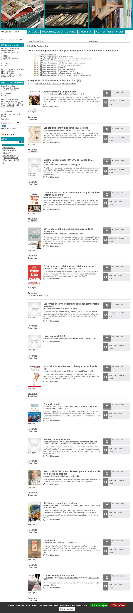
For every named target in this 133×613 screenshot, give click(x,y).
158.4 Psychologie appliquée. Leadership (50, 67)
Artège (64, 197)
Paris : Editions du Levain (74, 338)
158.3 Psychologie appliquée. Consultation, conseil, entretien (57, 65)
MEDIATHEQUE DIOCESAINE (59, 31)
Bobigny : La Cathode (68, 164)
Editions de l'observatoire (69, 233)
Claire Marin (47, 268)
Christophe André (49, 371)
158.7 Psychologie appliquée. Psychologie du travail (54, 71)
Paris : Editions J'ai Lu (66, 308)
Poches (85, 371)
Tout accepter (99, 605)
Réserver (32, 117)
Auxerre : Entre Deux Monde (75, 130)
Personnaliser (67, 609)
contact (4, 65)
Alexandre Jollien (68, 406)
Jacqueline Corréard (72, 441)
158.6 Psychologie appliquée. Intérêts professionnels (54, 69)
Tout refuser (118, 605)
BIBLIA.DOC (86, 31)
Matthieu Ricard (86, 406)
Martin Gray (47, 308)
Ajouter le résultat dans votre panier (48, 84)
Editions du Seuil (68, 476)
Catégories (6, 145)
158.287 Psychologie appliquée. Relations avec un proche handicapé (60, 63)
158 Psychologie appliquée (45, 55)
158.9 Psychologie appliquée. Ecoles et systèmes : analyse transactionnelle (62, 75)
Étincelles (88, 338)
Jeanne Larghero (49, 197)
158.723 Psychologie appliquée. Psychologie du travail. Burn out (58, 73)
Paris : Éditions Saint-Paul (82, 443)
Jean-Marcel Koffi (67, 505)
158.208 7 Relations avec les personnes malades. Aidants (56, 61)
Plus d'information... (53, 106)
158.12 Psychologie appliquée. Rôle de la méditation (54, 57)
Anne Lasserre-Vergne (51, 130)
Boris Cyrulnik (48, 94)
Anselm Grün (48, 577)
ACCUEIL (33, 31)
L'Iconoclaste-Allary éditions (53, 408)
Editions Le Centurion (66, 542)
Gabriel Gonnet (48, 164)
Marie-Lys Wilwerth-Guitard (68, 577)
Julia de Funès (48, 233)
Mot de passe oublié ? (9, 128)
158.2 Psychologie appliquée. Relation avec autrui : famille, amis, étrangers (62, 59)
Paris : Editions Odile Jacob (70, 94)
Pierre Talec (47, 542)
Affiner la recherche (69, 84)
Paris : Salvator (93, 577)
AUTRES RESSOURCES (110, 31)
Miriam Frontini (91, 441)
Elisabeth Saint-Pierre (51, 338)
